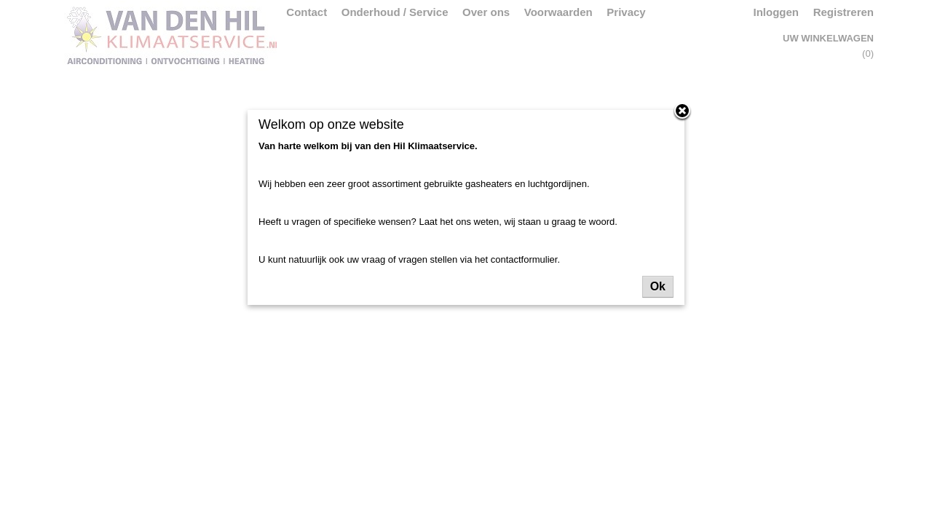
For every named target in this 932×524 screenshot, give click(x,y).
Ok (658, 286)
